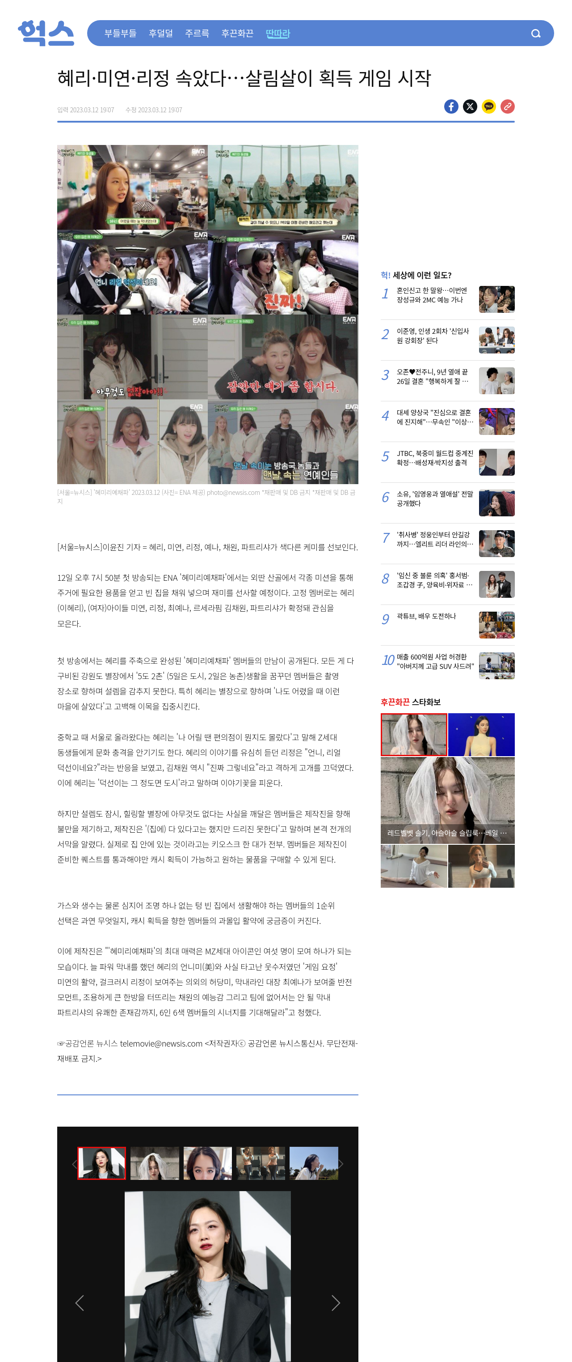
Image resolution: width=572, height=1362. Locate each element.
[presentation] (69, 1163)
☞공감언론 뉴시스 (87, 1043)
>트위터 (470, 106)
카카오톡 (489, 106)
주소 (507, 106)
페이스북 (451, 106)
